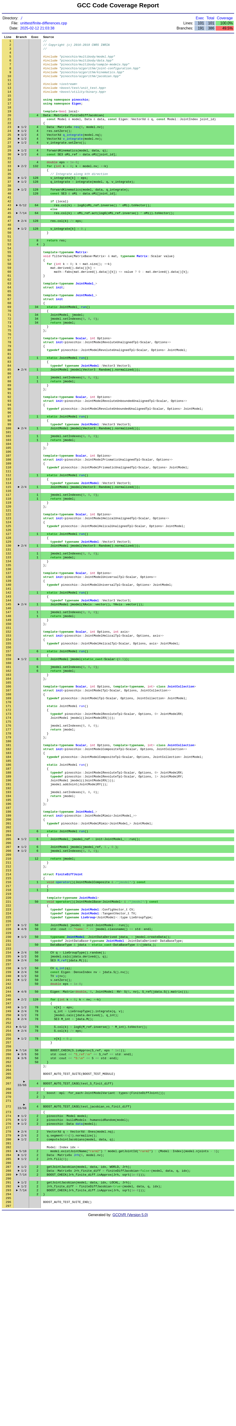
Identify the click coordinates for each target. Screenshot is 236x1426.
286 (8, 1362)
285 (8, 1358)
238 (8, 1133)
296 (8, 1408)
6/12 (23, 235)
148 (8, 719)
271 (8, 1289)
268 (8, 1275)
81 (9, 410)
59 (9, 309)
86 (9, 433)
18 (9, 120)
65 (9, 337)
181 (8, 871)
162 (8, 783)
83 (9, 419)
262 (8, 1243)
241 (8, 1147)
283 (8, 1348)
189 (8, 907)
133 (8, 650)
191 (8, 917)
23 (9, 143)
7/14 (23, 245)
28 (9, 166)
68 (9, 350)
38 (9, 212)
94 (9, 470)
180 (8, 866)
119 (8, 585)
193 (8, 926)
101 (8, 502)
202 (8, 967)
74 (9, 378)
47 (9, 254)
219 (8, 1045)
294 (8, 1399)
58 (9, 304)
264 (8, 1253)
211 (8, 1009)
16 (9, 111)
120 (8, 590)
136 (8, 663)
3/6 (24, 1234)
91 (9, 456)
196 (8, 940)
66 (9, 341)
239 (8, 1138)
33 (9, 189)
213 (8, 1018)
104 (8, 516)
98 (9, 489)
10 (9, 83)
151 (8, 732)
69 (9, 355)
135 (8, 659)
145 (8, 705)
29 (9, 171)
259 (8, 1230)
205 (8, 981)
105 (8, 521)
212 (8, 1013)
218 (8, 1041)
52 (9, 277)
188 (8, 903)
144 (8, 700)
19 (9, 125)
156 (8, 756)
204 (8, 976)
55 (9, 291)
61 (9, 318)
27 (9, 162)
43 (9, 235)
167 (8, 806)
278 (8, 1325)
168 (8, 811)
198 (8, 949)
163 (8, 788)
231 (8, 1101)
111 (8, 548)
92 (9, 461)
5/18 (23, 1348)
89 (9, 447)
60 (9, 314)
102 (8, 507)
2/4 (24, 254)
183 (8, 880)
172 (8, 829)
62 (9, 323)
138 (8, 673)
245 (8, 1165)
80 (9, 406)
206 (8, 986)
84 (9, 424)
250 (8, 1188)
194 (8, 930)
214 (8, 1022)
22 (9, 139)
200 (8, 958)
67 (9, 346)
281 (8, 1339)
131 (8, 640)
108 (8, 535)
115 (8, 567)
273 (8, 1302)
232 (8, 1105)
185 (8, 889)
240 (8, 1142)
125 (8, 613)
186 (8, 894)
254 (8, 1207)
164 (8, 792)
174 (8, 838)
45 (9, 245)
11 (9, 88)
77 (9, 392)
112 (8, 553)
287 (8, 1367)
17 (9, 116)
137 (8, 668)
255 (8, 1211)
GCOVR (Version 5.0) (130, 1422)
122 (8, 599)
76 (9, 387)
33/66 (22, 1271)
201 (8, 963)
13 (9, 97)
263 (8, 1248)
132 (8, 645)
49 (9, 263)
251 (8, 1193)
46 (9, 249)
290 (8, 1381)
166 (8, 802)
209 (8, 999)
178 (8, 857)
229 (8, 1092)
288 (8, 1371)
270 (8, 1284)
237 (8, 1128)
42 (9, 231)
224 (8, 1069)
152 (8, 737)
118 (8, 581)
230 (8, 1096)
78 (9, 396)
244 (8, 1161)
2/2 (24, 189)
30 (9, 176)
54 (9, 286)
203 (8, 972)
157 (8, 760)
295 (8, 1404)
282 (8, 1344)
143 (8, 696)
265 (8, 1257)
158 (8, 765)
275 (8, 1312)
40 (9, 222)
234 (8, 1115)
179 (8, 861)
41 (9, 226)
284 (8, 1353)
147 (8, 714)
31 (9, 180)
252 (8, 1197)
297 (8, 1413)
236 (8, 1124)
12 (9, 93)
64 (9, 332)
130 (8, 636)
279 (8, 1330)
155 (8, 751)
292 (8, 1390)
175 (8, 843)
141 (8, 686)
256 (8, 1216)
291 (8, 1385)
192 (8, 921)
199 (8, 953)
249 (8, 1184)
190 (8, 912)
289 (8, 1376)
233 (8, 1110)
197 (8, 944)
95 (9, 475)
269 (8, 1280)
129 (8, 631)
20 (9, 130)
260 (8, 1234)
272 (8, 1296)
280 (8, 1335)
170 (8, 820)
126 (8, 617)
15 (9, 106)
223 (8, 1064)
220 (8, 1050)
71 (9, 364)
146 (8, 709)
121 (8, 594)
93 (9, 466)
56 (9, 295)
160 (8, 774)
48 (9, 258)
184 (8, 884)
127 (8, 622)
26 (9, 157)
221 (8, 1055)
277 (8, 1321)
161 (8, 779)
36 (9, 203)
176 (8, 848)
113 (8, 558)
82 (9, 415)
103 (8, 512)
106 (8, 525)
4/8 (24, 1087)
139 (8, 677)
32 (9, 185)
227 (8, 1082)
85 (9, 429)
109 (8, 539)
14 (9, 102)
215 (8, 1027)
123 (8, 604)
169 (8, 815)
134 (8, 654)
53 (9, 281)
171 (8, 825)
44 (9, 240)
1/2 (24, 143)
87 (9, 438)
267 (8, 1269)
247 (8, 1174)
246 (8, 1170)
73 (9, 373)
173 (8, 834)
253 (8, 1202)
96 (9, 479)
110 (8, 544)
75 (9, 383)
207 (8, 990)
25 (9, 153)
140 (8, 682)
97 (9, 484)
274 (8, 1307)
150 (8, 728)
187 (8, 898)
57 (9, 300)
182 (8, 875)
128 (8, 627)
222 (8, 1059)
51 (9, 272)
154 (8, 746)
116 (8, 571)
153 (8, 742)
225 (8, 1073)
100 (8, 498)
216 (8, 1032)
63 (9, 327)
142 (8, 691)
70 (9, 360)
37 (9, 208)
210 (8, 1004)
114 (8, 562)
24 (9, 148)
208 (8, 995)
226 (8, 1078)
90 (9, 452)
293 (8, 1394)
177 (8, 852)
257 (8, 1220)
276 (8, 1316)
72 (9, 369)
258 (8, 1225)
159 (8, 769)
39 (9, 217)
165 (8, 797)
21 (9, 134)
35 (9, 199)
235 (8, 1119)
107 (8, 530)
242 (8, 1151)
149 (8, 723)
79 (9, 401)
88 (9, 443)
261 (8, 1239)
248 (8, 1179)
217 (8, 1036)
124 (8, 608)
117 (8, 576)
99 (9, 493)
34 (9, 194)
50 (9, 268)
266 (8, 1262)
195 (8, 935)
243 (8, 1156)
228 (8, 1087)
